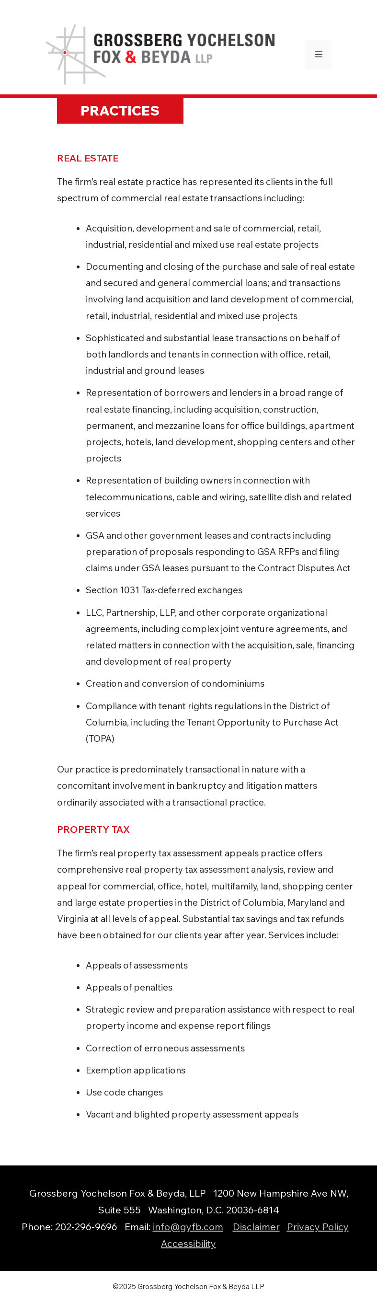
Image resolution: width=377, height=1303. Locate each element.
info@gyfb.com (188, 1227)
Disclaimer (256, 1227)
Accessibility (188, 1243)
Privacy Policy (318, 1227)
